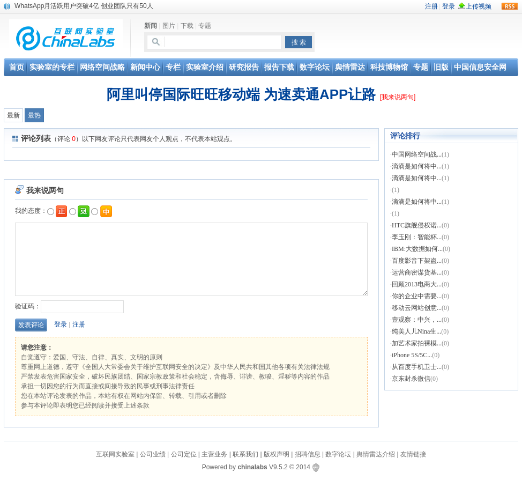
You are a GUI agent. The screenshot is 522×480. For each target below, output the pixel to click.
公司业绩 (153, 454)
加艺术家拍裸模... (417, 343)
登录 (60, 324)
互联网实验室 (115, 454)
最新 (13, 115)
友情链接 (413, 454)
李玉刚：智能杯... (417, 237)
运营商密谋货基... (417, 272)
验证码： (69, 306)
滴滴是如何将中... (417, 166)
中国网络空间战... (417, 154)
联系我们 (245, 454)
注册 (78, 324)
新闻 (150, 25)
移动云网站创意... (417, 308)
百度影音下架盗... (417, 260)
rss (509, 6)
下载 (187, 25)
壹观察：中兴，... (417, 319)
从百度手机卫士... (417, 367)
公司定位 (184, 454)
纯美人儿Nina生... (416, 331)
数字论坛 (338, 454)
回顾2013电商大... (417, 284)
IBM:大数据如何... (417, 249)
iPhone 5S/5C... (412, 355)
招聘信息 (307, 454)
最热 (34, 115)
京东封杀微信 (411, 378)
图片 (168, 25)
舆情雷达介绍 (375, 454)
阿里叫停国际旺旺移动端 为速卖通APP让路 (241, 94)
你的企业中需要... (417, 296)
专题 (204, 25)
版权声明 (276, 454)
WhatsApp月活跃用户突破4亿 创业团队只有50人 (83, 6)
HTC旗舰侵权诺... (417, 225)
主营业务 (214, 454)
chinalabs (252, 467)
